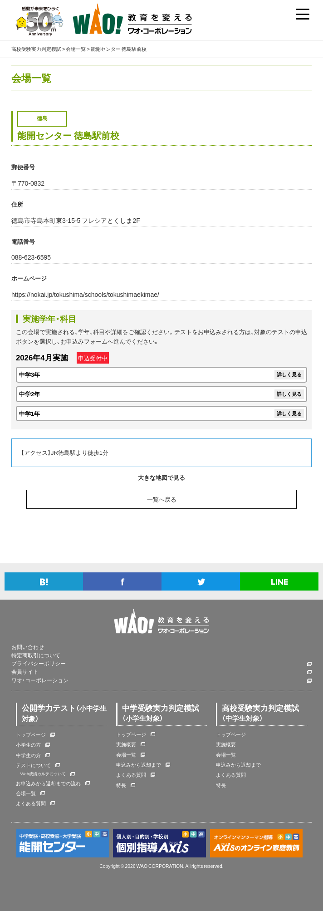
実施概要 (126, 744)
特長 (121, 785)
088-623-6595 (31, 256)
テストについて (33, 765)
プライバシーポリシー (38, 663)
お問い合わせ (27, 647)
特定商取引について (35, 655)
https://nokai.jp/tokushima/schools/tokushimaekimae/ (85, 294)
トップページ (31, 735)
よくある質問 (31, 803)
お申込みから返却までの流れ (48, 783)
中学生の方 (28, 755)
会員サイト (25, 671)
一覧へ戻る (161, 499)
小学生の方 (28, 744)
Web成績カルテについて (43, 773)
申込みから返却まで (138, 764)
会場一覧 (76, 49)
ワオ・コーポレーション (40, 680)
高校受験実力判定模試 (36, 49)
